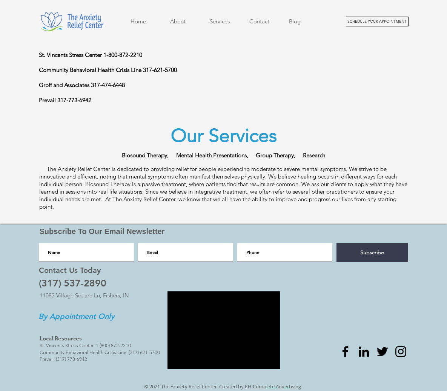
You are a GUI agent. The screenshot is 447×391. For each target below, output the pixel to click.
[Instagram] (400, 351)
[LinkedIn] (363, 351)
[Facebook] (345, 351)
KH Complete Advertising (273, 386)
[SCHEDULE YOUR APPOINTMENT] (377, 21)
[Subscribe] (372, 252)
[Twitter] (382, 351)
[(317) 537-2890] (72, 283)
